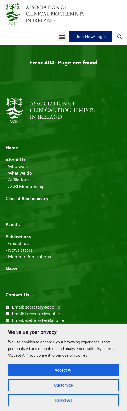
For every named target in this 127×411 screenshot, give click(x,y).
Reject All (63, 400)
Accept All (63, 370)
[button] (62, 36)
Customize (63, 385)
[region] (63, 367)
